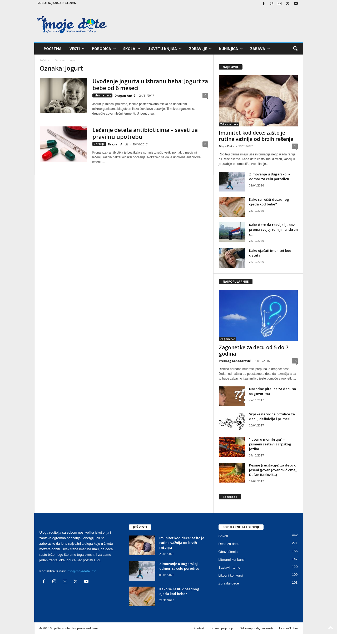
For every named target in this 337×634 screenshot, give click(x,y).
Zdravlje (200, 49)
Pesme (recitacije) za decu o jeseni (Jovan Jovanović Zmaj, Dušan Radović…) (273, 470)
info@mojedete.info (81, 571)
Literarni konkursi (232, 560)
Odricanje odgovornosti (256, 628)
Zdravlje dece (229, 124)
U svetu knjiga (164, 49)
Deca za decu (229, 544)
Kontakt (199, 628)
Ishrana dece (102, 95)
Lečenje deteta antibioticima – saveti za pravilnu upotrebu (145, 133)
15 (294, 361)
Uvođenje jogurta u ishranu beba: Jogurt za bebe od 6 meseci (150, 84)
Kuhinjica (231, 49)
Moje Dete (226, 146)
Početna (53, 48)
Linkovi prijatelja (222, 628)
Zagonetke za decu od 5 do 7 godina (254, 350)
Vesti (77, 49)
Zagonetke (227, 339)
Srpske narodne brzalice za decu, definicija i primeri (272, 416)
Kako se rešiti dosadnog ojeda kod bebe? (269, 202)
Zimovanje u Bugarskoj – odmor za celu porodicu (269, 176)
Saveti (223, 536)
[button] (295, 49)
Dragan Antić (125, 95)
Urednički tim (288, 628)
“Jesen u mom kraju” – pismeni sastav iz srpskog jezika (270, 444)
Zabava (260, 49)
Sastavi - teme (229, 567)
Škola (131, 49)
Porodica (104, 49)
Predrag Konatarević (235, 361)
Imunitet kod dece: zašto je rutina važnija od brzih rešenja (256, 135)
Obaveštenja (228, 552)
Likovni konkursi (231, 575)
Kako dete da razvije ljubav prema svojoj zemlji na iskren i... (273, 229)
